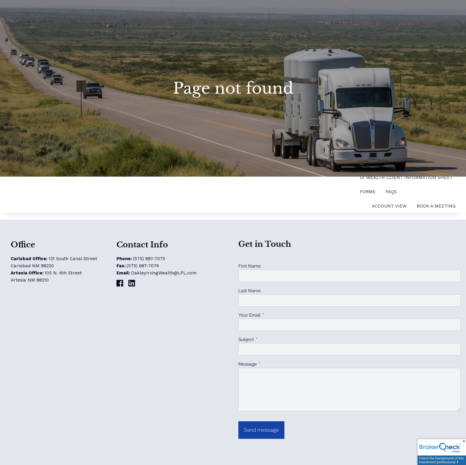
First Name (249, 266)
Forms (367, 191)
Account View (389, 206)
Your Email (270, 315)
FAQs (391, 191)
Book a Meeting (436, 206)
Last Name (249, 290)
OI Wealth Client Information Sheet (406, 177)
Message (269, 364)
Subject (267, 339)
